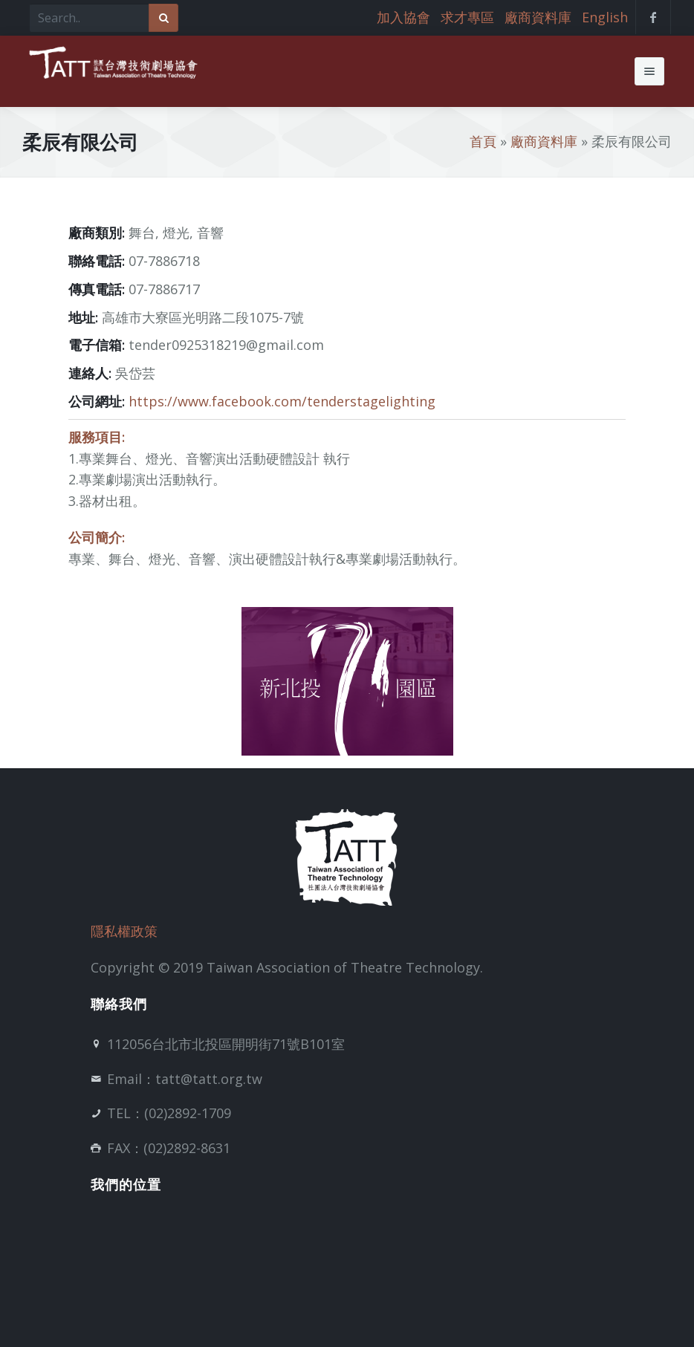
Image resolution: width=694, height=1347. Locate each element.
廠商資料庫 (538, 17)
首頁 (483, 141)
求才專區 (467, 17)
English (605, 17)
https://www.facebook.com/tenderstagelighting (282, 401)
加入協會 (403, 17)
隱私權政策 (124, 931)
